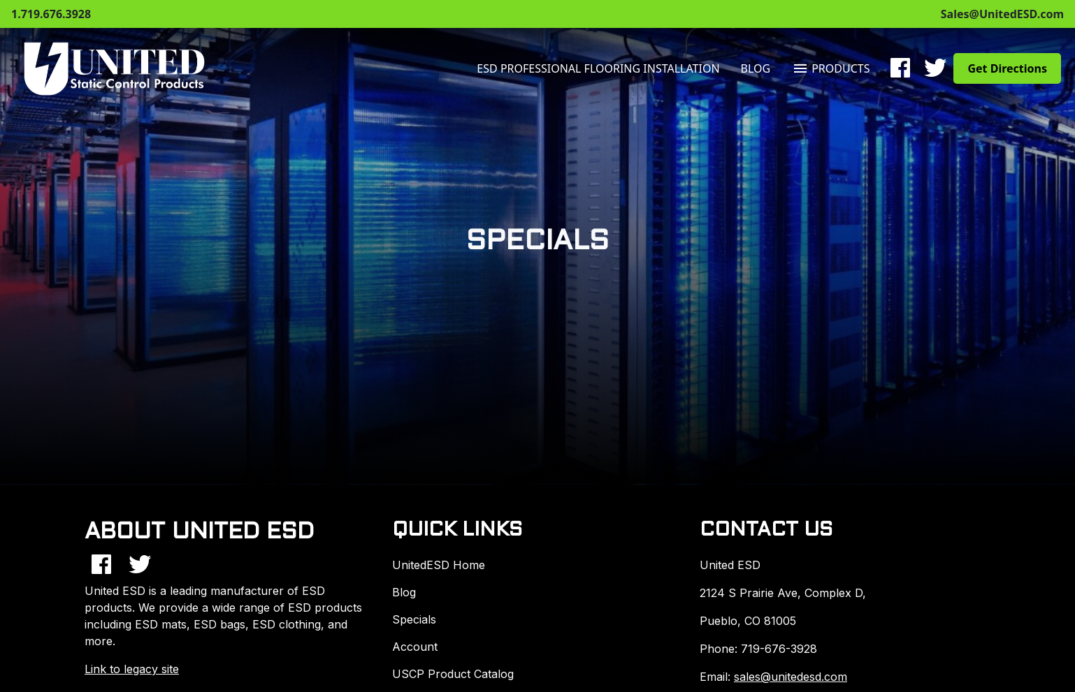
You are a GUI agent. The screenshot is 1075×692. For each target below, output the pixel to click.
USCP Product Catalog (453, 674)
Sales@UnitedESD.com (1002, 14)
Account (415, 647)
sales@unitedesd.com (790, 677)
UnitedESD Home (438, 565)
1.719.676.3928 (51, 14)
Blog (756, 68)
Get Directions (1007, 68)
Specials (414, 619)
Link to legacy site (132, 669)
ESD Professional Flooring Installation (598, 68)
